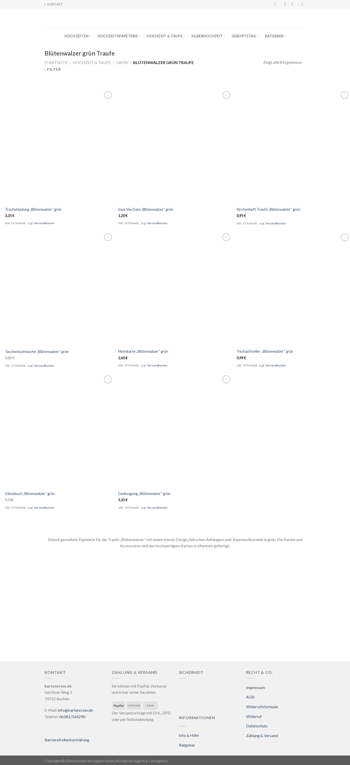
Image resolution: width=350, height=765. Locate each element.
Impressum (255, 687)
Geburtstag (245, 36)
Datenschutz (257, 725)
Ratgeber (275, 36)
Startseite (56, 62)
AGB (250, 697)
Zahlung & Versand (262, 735)
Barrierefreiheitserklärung (67, 739)
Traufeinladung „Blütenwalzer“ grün (33, 209)
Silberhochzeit (208, 36)
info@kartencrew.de (75, 710)
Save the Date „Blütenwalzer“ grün (145, 209)
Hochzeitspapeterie (119, 36)
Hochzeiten (77, 36)
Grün (122, 62)
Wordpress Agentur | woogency (141, 761)
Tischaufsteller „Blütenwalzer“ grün (265, 351)
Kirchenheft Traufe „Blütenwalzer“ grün (268, 209)
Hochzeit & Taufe (166, 36)
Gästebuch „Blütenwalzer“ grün (30, 493)
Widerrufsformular (262, 706)
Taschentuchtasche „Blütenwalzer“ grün (37, 351)
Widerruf (254, 716)
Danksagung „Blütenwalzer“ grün (144, 493)
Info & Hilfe (189, 735)
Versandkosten (44, 223)
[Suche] (277, 4)
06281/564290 (72, 716)
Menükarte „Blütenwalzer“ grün (143, 351)
